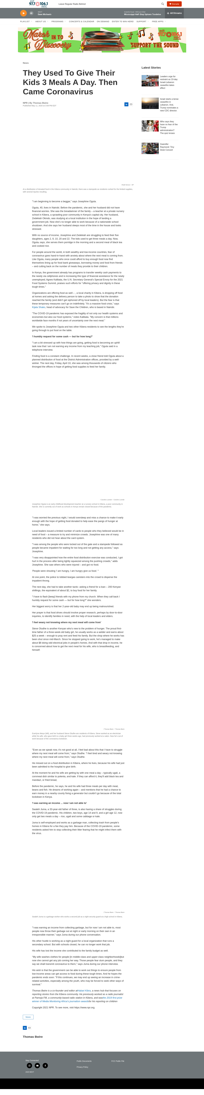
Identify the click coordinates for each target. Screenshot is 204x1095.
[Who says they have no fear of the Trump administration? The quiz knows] (150, 131)
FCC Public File (117, 1067)
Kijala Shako (38, 313)
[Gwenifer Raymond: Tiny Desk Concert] (150, 154)
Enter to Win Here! (123, 27)
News (26, 69)
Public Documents (84, 1067)
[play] (23, 19)
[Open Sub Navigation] (32, 27)
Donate (177, 7)
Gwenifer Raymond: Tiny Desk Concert (167, 153)
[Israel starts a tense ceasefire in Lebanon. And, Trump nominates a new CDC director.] (150, 109)
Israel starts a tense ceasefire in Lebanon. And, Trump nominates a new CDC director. (169, 111)
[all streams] (174, 19)
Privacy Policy (82, 1073)
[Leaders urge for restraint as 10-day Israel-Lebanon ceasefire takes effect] (150, 86)
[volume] (31, 19)
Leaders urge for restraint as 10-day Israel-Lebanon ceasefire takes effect (169, 88)
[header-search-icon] (163, 7)
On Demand (103, 27)
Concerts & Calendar (81, 27)
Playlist (25, 27)
